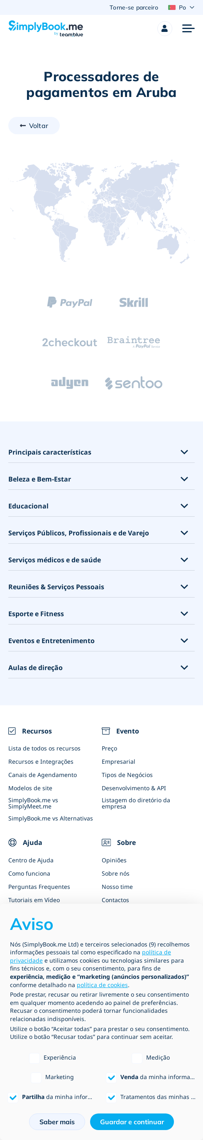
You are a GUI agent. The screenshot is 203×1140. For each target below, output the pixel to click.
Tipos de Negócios (127, 775)
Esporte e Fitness (36, 614)
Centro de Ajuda (31, 860)
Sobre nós (116, 873)
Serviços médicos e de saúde (54, 560)
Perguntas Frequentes (39, 887)
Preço (109, 748)
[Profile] (164, 28)
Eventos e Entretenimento (51, 641)
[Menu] (188, 28)
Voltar (38, 125)
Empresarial (118, 761)
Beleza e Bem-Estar (39, 479)
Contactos (115, 900)
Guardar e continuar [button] (132, 1122)
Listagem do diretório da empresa (136, 803)
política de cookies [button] (102, 985)
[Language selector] (181, 7)
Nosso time (117, 887)
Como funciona (29, 873)
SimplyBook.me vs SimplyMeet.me (33, 803)
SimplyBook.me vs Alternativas (50, 818)
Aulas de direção (35, 667)
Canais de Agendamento (42, 775)
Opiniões (114, 860)
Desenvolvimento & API (134, 788)
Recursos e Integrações (40, 761)
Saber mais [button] (57, 1122)
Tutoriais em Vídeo (34, 900)
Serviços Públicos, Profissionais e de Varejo (78, 533)
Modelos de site (30, 788)
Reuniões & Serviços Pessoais (56, 587)
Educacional (28, 506)
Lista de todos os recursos (44, 748)
